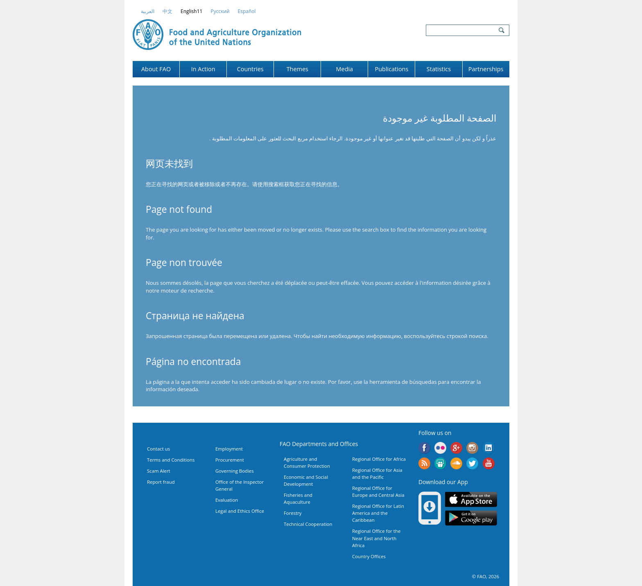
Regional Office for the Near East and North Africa (376, 538)
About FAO (156, 69)
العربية (147, 11)
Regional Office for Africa (379, 459)
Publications (392, 69)
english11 (191, 11)
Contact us (158, 449)
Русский (219, 11)
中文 (167, 11)
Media (344, 69)
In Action (203, 69)
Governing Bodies (234, 471)
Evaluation (226, 500)
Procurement (229, 460)
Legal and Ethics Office (239, 511)
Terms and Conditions (170, 460)
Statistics (439, 69)
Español (247, 11)
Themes (297, 69)
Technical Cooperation (308, 524)
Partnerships (486, 69)
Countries (250, 69)
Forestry (293, 513)
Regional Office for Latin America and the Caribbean (378, 513)
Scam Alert (158, 471)
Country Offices (369, 556)
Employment (229, 449)
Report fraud (161, 482)
